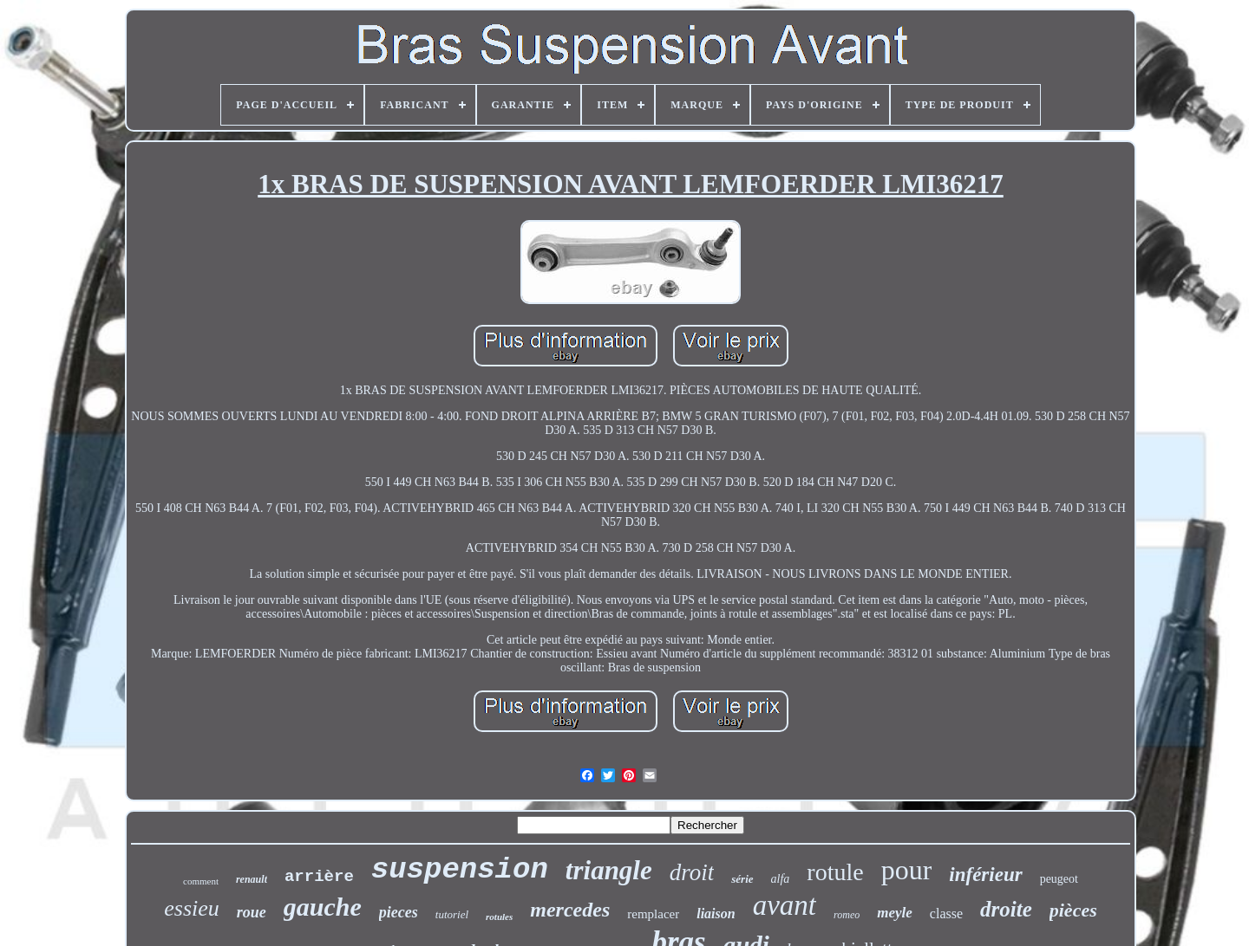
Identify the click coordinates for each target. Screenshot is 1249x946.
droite (1006, 909)
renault (251, 879)
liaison (715, 913)
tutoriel (451, 914)
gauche (323, 906)
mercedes (570, 909)
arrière (319, 876)
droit (692, 872)
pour (906, 869)
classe (946, 913)
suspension (459, 869)
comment (201, 881)
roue (251, 912)
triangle (609, 870)
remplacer (653, 914)
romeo (847, 915)
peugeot (1059, 878)
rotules (499, 916)
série (742, 878)
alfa (780, 878)
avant (784, 905)
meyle (894, 912)
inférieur (985, 874)
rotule (835, 872)
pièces (1073, 910)
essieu (191, 908)
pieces (398, 912)
